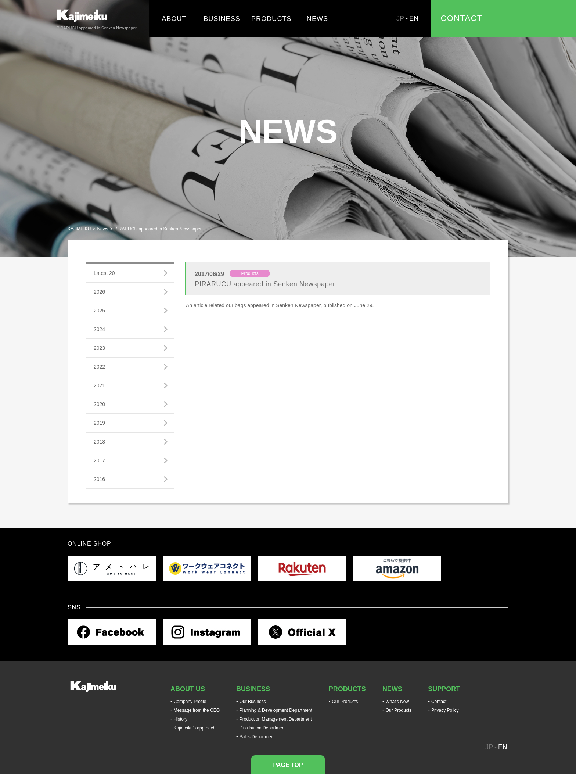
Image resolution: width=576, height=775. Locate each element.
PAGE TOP (288, 765)
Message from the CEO (197, 710)
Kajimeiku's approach (195, 728)
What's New (397, 701)
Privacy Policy (445, 710)
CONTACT (462, 18)
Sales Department (257, 736)
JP (400, 18)
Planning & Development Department (276, 710)
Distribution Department (263, 728)
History (180, 719)
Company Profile (190, 701)
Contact (438, 701)
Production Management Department (276, 719)
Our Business (253, 701)
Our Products (345, 701)
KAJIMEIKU (79, 229)
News (102, 229)
